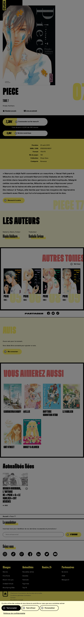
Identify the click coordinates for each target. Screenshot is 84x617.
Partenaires (68, 567)
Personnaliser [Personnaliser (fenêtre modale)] (50, 608)
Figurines (25, 584)
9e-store (65, 572)
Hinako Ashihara (8, 106)
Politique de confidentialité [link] (14, 613)
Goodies (25, 576)
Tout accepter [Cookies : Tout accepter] (11, 608)
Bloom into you (8, 580)
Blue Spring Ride (8, 587)
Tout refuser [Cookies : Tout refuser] (30, 608)
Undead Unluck (8, 584)
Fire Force (6, 576)
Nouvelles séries (28, 572)
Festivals (25, 580)
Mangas (6, 567)
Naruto (5, 572)
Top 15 (24, 587)
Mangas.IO (65, 580)
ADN (63, 576)
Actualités (27, 567)
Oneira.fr (47, 567)
